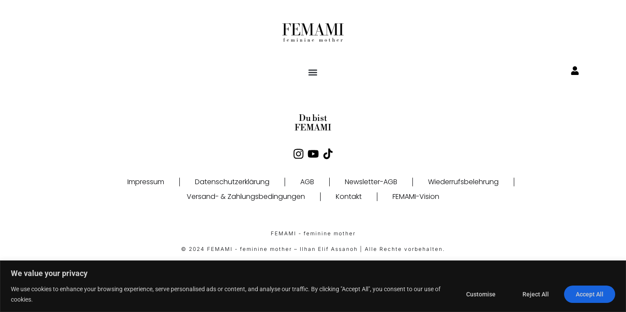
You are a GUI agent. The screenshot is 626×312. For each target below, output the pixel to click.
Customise (481, 294)
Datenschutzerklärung (232, 182)
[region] (313, 286)
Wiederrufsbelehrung (463, 182)
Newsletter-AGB (371, 182)
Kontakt (349, 197)
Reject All (535, 294)
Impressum (145, 182)
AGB (307, 182)
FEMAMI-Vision (415, 197)
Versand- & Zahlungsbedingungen (246, 197)
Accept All (589, 294)
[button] (313, 72)
